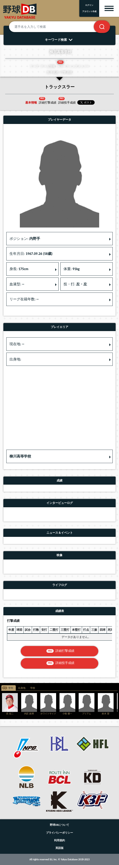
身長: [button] (18, 269)
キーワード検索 (59, 40)
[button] (59, 456)
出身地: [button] (15, 359)
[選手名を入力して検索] (57, 26)
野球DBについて (59, 824)
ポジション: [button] (24, 238)
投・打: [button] (75, 284)
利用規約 (59, 840)
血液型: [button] (16, 284)
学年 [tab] (10, 688)
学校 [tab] (32, 688)
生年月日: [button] (31, 253)
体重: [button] (72, 269)
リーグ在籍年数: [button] (24, 299)
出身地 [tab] (21, 688)
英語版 (59, 848)
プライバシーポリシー (59, 832)
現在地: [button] (16, 344)
